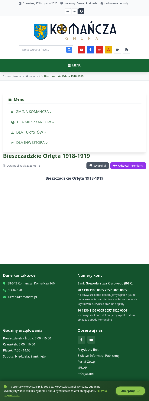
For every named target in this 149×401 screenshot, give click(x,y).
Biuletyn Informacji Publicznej (99, 356)
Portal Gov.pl (87, 362)
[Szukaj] (69, 50)
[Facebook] (90, 49)
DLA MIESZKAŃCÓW (32, 121)
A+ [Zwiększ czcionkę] (67, 11)
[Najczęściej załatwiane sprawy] (117, 49)
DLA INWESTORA (29, 142)
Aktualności (32, 76)
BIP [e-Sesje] (99, 49)
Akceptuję (130, 391)
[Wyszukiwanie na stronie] (46, 49)
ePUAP (82, 368)
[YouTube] (81, 49)
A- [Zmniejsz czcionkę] (74, 11)
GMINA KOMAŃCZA (31, 111)
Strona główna (12, 76)
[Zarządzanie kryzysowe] (108, 49)
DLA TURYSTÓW (28, 132)
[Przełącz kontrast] (81, 11)
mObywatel (86, 374)
